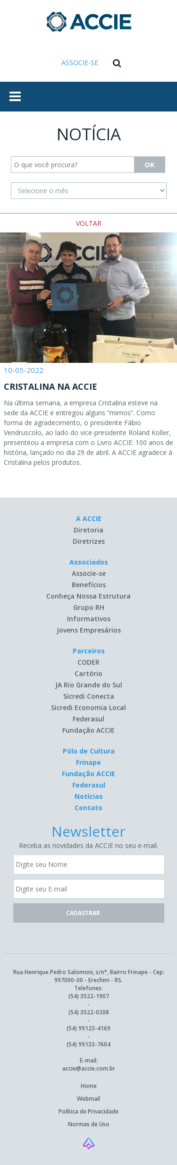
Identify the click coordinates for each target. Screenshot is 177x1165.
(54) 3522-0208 (88, 1012)
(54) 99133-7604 (88, 1044)
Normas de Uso (89, 1124)
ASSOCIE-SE (79, 62)
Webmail (88, 1099)
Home (89, 1086)
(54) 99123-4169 (88, 1028)
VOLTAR (88, 223)
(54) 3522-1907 (88, 996)
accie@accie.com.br (88, 1068)
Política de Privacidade (88, 1111)
